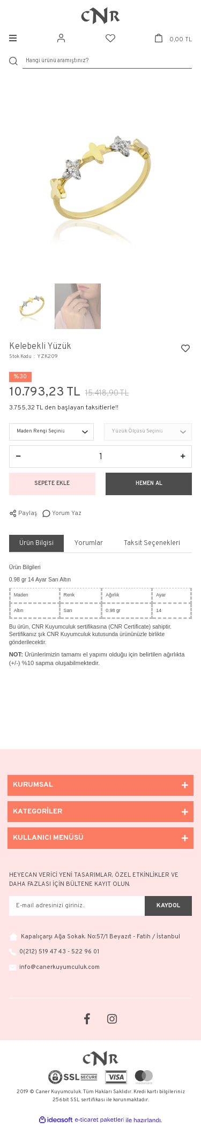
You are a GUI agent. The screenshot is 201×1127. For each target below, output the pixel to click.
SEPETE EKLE (52, 483)
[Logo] (101, 15)
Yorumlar (88, 543)
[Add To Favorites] (185, 348)
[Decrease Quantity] (18, 456)
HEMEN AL (149, 483)
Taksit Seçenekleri (152, 543)
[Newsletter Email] (77, 906)
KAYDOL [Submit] (168, 905)
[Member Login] (61, 38)
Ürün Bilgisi (36, 543)
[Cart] (173, 38)
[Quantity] (100, 456)
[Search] (107, 61)
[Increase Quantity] (182, 456)
